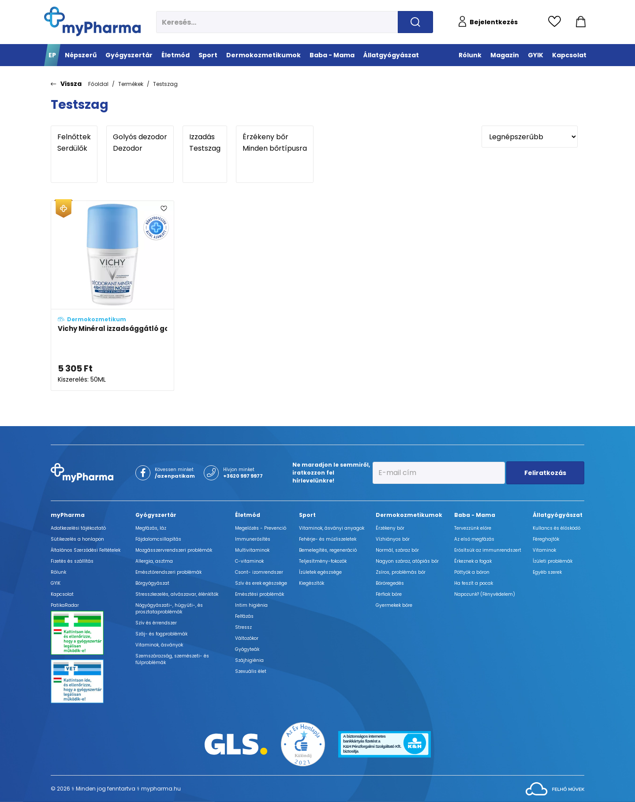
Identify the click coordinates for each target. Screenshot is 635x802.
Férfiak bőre (389, 594)
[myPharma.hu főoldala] (92, 21)
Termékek (130, 84)
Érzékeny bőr (275, 137)
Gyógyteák (247, 649)
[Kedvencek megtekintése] (557, 22)
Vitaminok (544, 550)
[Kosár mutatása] (581, 22)
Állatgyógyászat (558, 515)
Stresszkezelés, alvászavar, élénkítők (176, 594)
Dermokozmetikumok (409, 515)
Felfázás (244, 616)
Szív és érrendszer (156, 623)
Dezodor (140, 148)
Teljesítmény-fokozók (323, 561)
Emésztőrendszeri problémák (168, 572)
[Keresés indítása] (415, 22)
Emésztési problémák (259, 594)
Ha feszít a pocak (473, 583)
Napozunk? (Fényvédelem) (484, 594)
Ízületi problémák (552, 561)
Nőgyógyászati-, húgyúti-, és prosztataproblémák (169, 608)
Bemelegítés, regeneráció (328, 550)
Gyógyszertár (155, 515)
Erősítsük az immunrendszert (487, 550)
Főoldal (98, 84)
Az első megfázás (474, 539)
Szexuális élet (250, 671)
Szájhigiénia (249, 660)
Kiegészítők (311, 583)
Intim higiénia (251, 605)
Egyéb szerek (547, 572)
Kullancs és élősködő (556, 528)
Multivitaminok (252, 550)
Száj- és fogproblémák (161, 634)
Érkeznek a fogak (473, 561)
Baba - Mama (474, 515)
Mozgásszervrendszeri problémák (173, 550)
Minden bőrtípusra (275, 148)
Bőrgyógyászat (152, 583)
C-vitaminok (249, 561)
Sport (307, 515)
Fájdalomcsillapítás (158, 539)
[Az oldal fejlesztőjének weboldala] (555, 788)
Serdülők (74, 148)
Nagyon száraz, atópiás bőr (407, 561)
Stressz (243, 627)
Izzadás (204, 137)
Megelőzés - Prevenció (260, 528)
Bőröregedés (390, 583)
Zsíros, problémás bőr (401, 572)
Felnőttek (74, 137)
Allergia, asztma (154, 561)
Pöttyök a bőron (471, 572)
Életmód (247, 515)
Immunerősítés (252, 539)
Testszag (165, 84)
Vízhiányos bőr (393, 539)
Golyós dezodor (140, 137)
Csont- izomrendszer (259, 572)
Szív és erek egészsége (261, 583)
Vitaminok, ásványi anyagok (331, 528)
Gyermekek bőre (394, 605)
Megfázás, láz (150, 528)
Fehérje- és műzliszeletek (327, 539)
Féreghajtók (546, 539)
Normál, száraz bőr (397, 550)
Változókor (246, 638)
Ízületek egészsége (320, 572)
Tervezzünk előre (472, 528)
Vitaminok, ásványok (159, 645)
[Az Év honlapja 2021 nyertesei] (303, 744)
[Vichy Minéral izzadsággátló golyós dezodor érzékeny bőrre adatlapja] (112, 295)
